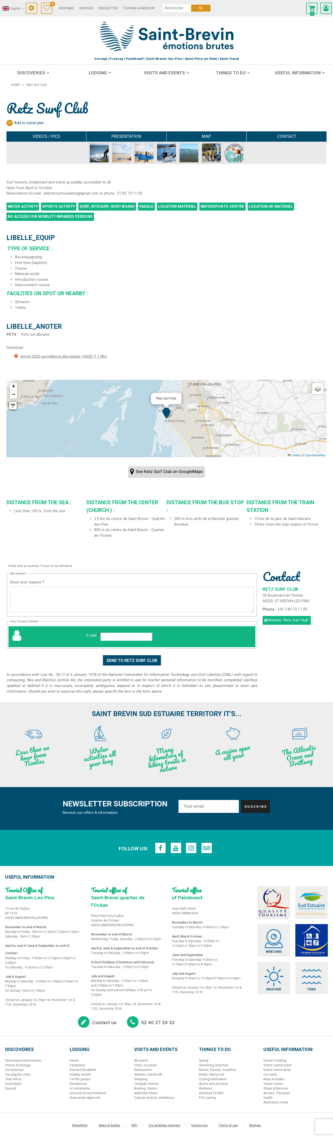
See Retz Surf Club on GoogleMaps (169, 471)
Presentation (126, 136)
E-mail (92, 635)
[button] (166, 413)
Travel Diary (52, 4)
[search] (177, 8)
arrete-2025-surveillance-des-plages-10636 (64, 356)
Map (206, 136)
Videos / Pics (46, 136)
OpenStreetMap (315, 455)
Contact (286, 136)
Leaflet (294, 455)
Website (288, 620)
